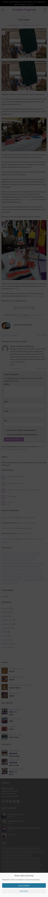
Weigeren (24, 891)
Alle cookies (24, 885)
